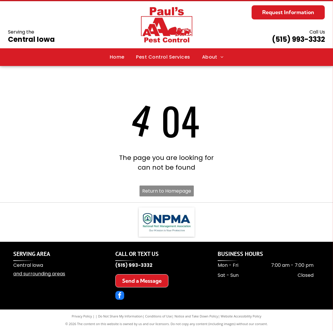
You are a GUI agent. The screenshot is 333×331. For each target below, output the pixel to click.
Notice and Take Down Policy (196, 316)
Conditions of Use (158, 316)
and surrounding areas (39, 273)
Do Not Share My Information (120, 316)
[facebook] (119, 296)
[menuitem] (117, 57)
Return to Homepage (166, 191)
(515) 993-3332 (298, 39)
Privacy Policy (82, 316)
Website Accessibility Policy (241, 316)
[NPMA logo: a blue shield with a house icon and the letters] (167, 222)
